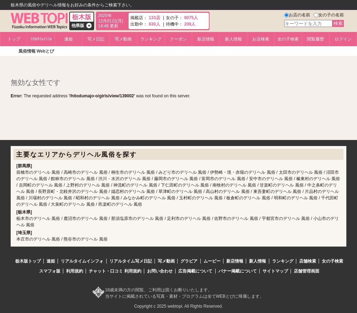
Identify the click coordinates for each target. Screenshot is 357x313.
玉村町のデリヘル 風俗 (201, 197)
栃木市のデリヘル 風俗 (38, 218)
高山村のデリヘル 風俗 (227, 191)
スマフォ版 (49, 271)
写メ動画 (123, 39)
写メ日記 (95, 39)
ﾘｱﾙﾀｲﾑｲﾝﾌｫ (41, 39)
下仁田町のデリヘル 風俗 (185, 185)
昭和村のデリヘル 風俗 (97, 197)
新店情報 (205, 39)
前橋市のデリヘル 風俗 (38, 172)
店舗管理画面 (306, 271)
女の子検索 (288, 39)
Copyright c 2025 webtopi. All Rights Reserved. (178, 306)
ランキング (151, 39)
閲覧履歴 (315, 39)
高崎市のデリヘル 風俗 (85, 172)
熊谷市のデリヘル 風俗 (85, 239)
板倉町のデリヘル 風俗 (248, 197)
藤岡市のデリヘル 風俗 (176, 178)
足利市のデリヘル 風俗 (189, 218)
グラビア (189, 261)
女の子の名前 (331, 14)
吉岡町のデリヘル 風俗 (41, 185)
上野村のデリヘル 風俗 (88, 185)
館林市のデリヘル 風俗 (72, 178)
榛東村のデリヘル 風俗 (318, 178)
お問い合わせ (160, 271)
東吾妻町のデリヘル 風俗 (277, 191)
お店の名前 (299, 14)
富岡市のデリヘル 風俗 (223, 178)
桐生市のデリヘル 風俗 (133, 172)
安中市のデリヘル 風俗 (271, 178)
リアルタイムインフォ (82, 261)
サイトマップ (275, 271)
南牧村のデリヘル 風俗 (234, 185)
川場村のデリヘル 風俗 (50, 197)
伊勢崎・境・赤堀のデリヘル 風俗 (242, 172)
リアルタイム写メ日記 (130, 261)
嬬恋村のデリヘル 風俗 (133, 191)
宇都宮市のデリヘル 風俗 (286, 218)
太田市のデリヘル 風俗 (301, 172)
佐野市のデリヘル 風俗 (236, 218)
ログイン (343, 39)
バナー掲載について (237, 271)
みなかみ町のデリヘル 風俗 (149, 197)
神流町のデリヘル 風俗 (135, 185)
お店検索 (260, 39)
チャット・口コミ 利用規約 (115, 271)
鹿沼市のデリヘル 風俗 (85, 218)
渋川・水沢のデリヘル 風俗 (124, 178)
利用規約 (74, 271)
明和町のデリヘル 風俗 (296, 197)
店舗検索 (307, 261)
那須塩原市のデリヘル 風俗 (137, 218)
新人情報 (233, 39)
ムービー (212, 261)
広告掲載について (195, 271)
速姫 (68, 39)
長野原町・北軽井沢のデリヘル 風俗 (72, 191)
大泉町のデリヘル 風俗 (72, 204)
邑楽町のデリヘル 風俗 (120, 204)
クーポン (178, 39)
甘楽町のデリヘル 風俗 (281, 185)
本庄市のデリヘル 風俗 (38, 239)
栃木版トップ (28, 261)
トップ (13, 39)
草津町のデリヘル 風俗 (180, 191)
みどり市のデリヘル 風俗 (182, 172)
